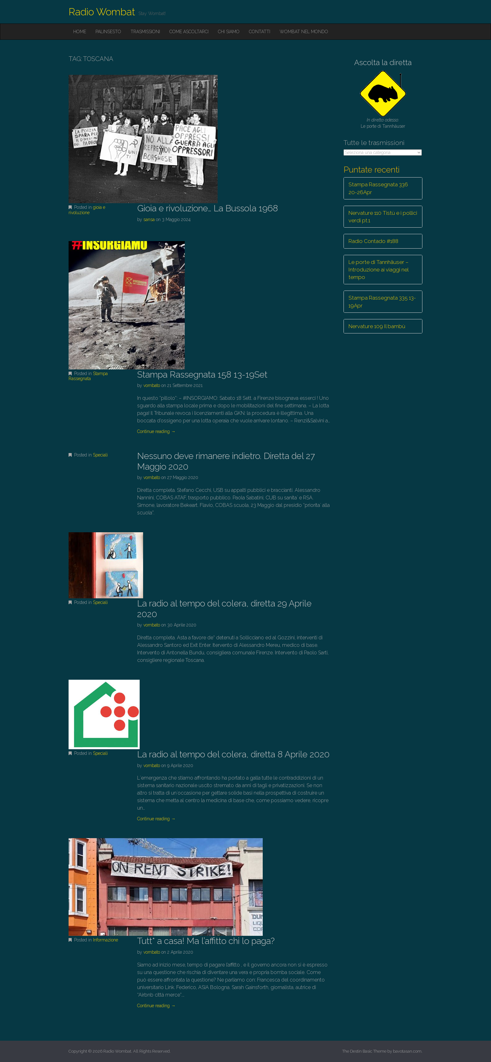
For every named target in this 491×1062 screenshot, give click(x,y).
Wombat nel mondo (304, 31)
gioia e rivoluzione (87, 210)
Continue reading (156, 431)
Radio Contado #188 (373, 241)
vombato (151, 385)
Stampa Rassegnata (88, 376)
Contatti (259, 31)
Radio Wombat (102, 12)
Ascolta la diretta (383, 62)
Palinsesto (108, 31)
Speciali (100, 454)
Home (79, 31)
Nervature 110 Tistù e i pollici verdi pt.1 (383, 217)
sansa (149, 219)
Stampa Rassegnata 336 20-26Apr (378, 188)
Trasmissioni (145, 31)
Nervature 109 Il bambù (377, 326)
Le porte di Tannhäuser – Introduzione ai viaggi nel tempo (379, 270)
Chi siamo (229, 31)
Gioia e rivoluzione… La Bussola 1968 (207, 208)
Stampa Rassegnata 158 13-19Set (202, 374)
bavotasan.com (407, 1051)
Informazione (105, 939)
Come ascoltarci (189, 31)
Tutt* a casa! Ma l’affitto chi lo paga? (206, 941)
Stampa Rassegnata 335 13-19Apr (382, 301)
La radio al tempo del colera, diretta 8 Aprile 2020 (233, 754)
